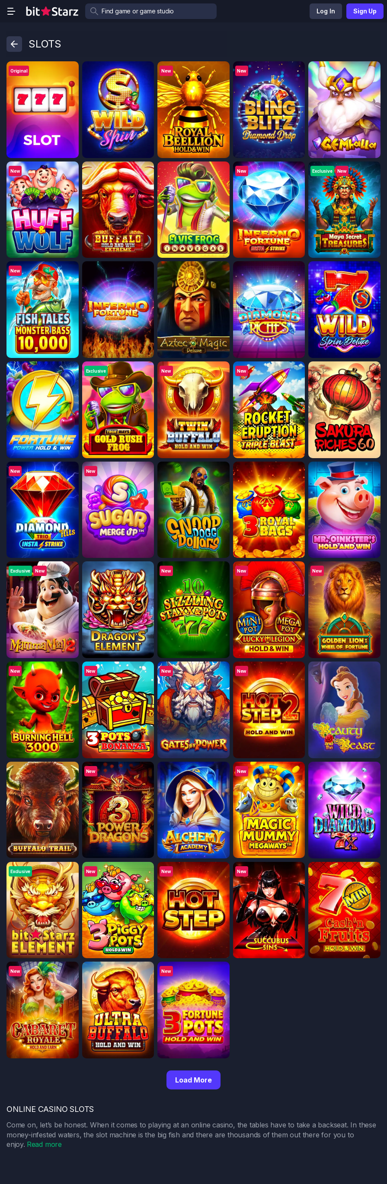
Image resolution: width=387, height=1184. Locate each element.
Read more (44, 1144)
